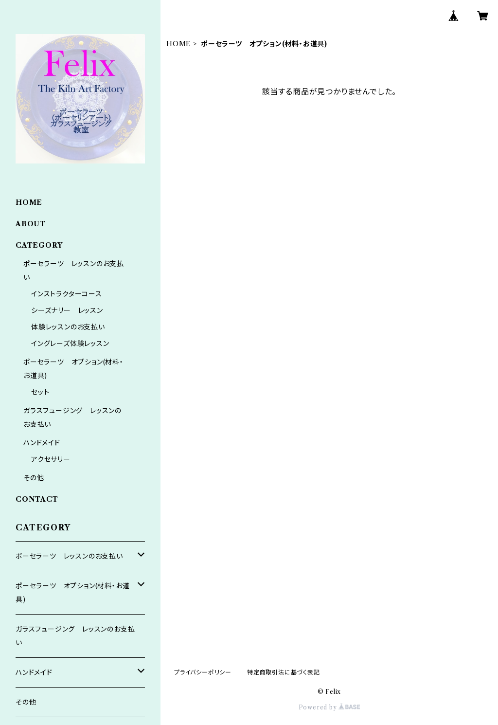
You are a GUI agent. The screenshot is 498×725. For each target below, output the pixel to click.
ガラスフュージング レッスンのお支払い (75, 636)
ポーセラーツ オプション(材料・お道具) (72, 592)
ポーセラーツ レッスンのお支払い (69, 556)
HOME (178, 43)
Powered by (329, 707)
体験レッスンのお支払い (68, 327)
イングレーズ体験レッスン (70, 343)
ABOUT (31, 223)
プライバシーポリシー (202, 672)
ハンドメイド (41, 442)
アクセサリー (51, 459)
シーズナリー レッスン (67, 310)
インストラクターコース (66, 294)
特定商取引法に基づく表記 (283, 672)
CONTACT (37, 499)
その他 (33, 477)
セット (40, 392)
